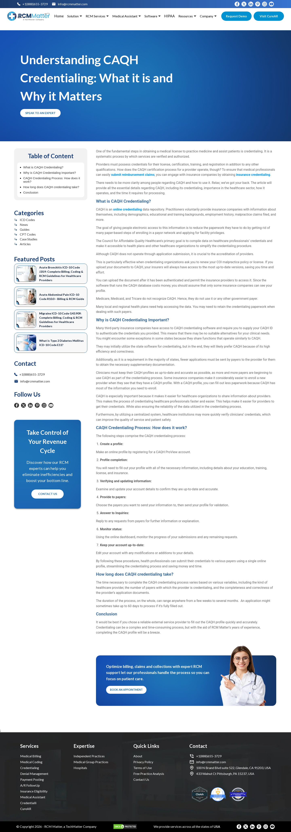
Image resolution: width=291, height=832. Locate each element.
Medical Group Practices (91, 762)
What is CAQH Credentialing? (43, 167)
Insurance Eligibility (33, 791)
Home (59, 16)
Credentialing (29, 768)
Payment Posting (32, 779)
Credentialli (28, 803)
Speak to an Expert (40, 113)
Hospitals (80, 768)
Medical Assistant (32, 797)
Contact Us (47, 494)
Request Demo (236, 16)
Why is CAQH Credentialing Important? (49, 172)
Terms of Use (142, 768)
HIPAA (169, 16)
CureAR (25, 809)
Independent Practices (89, 756)
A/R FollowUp (30, 785)
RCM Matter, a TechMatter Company (70, 826)
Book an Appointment (126, 690)
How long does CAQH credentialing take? (51, 187)
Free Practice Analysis (148, 773)
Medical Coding (31, 762)
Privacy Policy (143, 762)
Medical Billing (30, 756)
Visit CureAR (269, 16)
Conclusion (30, 192)
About (137, 756)
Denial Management (34, 773)
